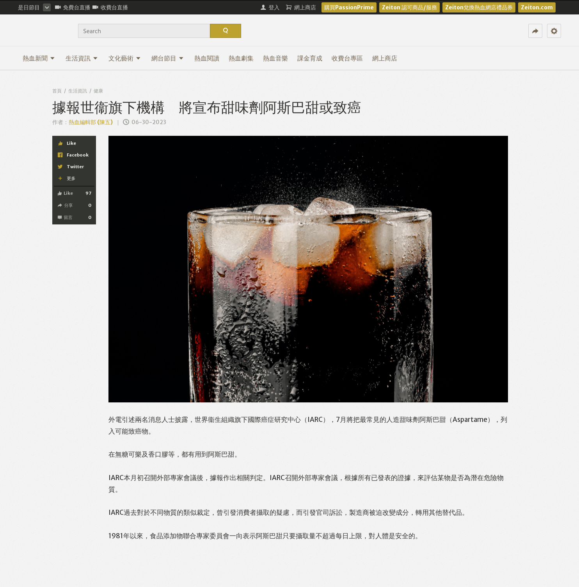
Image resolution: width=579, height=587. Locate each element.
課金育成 (309, 58)
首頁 (57, 91)
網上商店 (384, 58)
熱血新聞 (39, 58)
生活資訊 (82, 58)
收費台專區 (347, 58)
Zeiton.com (537, 7)
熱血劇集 (241, 58)
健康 (98, 91)
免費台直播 (73, 7)
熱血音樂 (275, 58)
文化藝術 (124, 58)
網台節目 (167, 58)
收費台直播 (110, 7)
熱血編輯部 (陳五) (91, 122)
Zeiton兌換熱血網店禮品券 (479, 7)
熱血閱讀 (206, 58)
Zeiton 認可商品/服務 (409, 7)
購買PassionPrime (349, 7)
